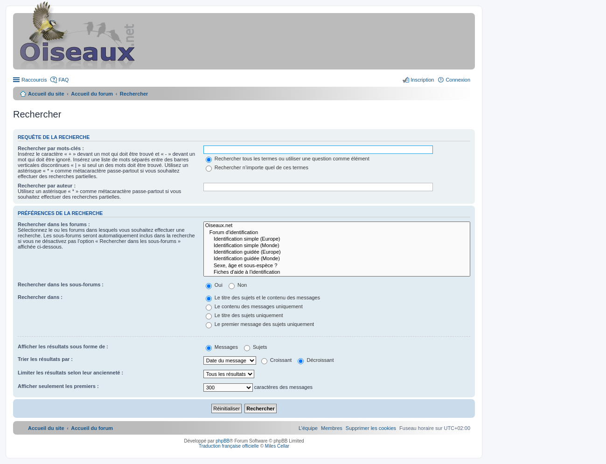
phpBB (223, 440)
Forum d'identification (336, 232)
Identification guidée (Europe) (336, 252)
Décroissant (316, 360)
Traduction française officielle (229, 446)
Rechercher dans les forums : (54, 224)
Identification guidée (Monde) (336, 259)
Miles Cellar (277, 446)
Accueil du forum (92, 94)
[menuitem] (371, 428)
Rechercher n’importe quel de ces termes (257, 167)
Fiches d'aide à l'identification (336, 272)
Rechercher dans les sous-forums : (61, 284)
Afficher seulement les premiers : (58, 386)
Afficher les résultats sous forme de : (63, 346)
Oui (214, 285)
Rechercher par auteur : (47, 185)
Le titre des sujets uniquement (244, 315)
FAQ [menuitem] (63, 80)
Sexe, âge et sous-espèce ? (336, 266)
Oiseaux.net (336, 225)
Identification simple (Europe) (336, 239)
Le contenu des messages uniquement (254, 306)
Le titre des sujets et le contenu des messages (263, 297)
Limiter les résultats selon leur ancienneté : (70, 372)
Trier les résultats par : (45, 359)
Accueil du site (46, 94)
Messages (222, 347)
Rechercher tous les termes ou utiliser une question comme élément (287, 158)
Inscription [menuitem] (422, 80)
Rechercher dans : (40, 297)
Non (238, 285)
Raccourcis (34, 80)
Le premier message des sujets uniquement (260, 324)
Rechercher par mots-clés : (51, 148)
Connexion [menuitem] (458, 80)
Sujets (255, 347)
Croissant (276, 360)
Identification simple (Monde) (336, 245)
